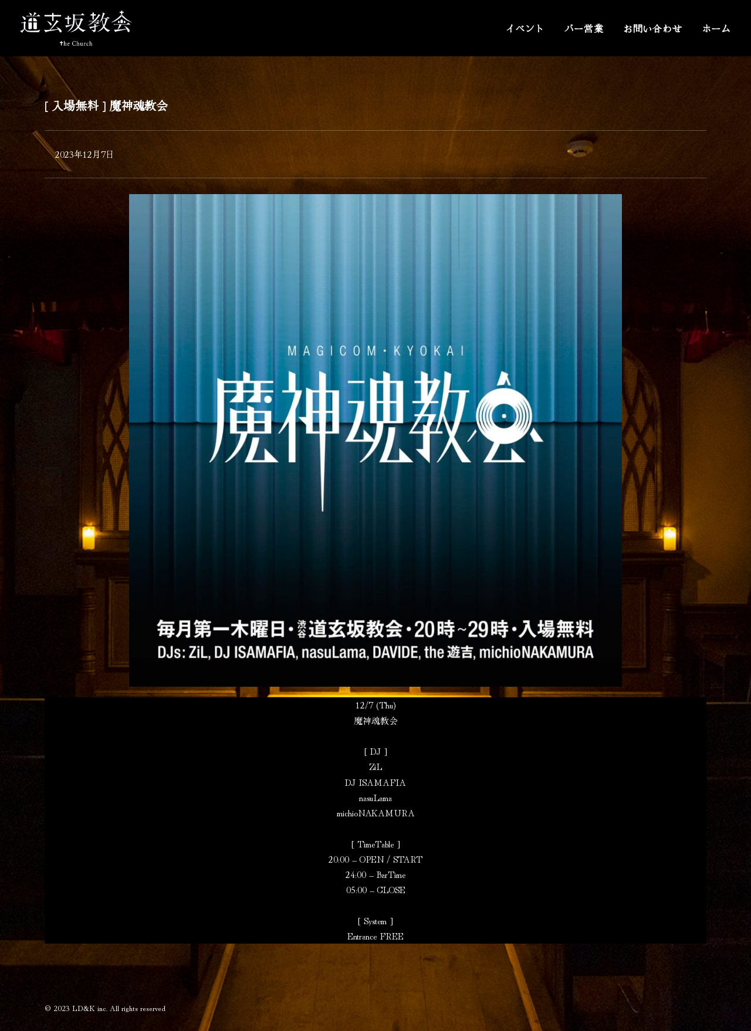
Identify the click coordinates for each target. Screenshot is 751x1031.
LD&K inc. (89, 1007)
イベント (524, 28)
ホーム (716, 28)
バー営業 (584, 28)
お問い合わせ (652, 28)
